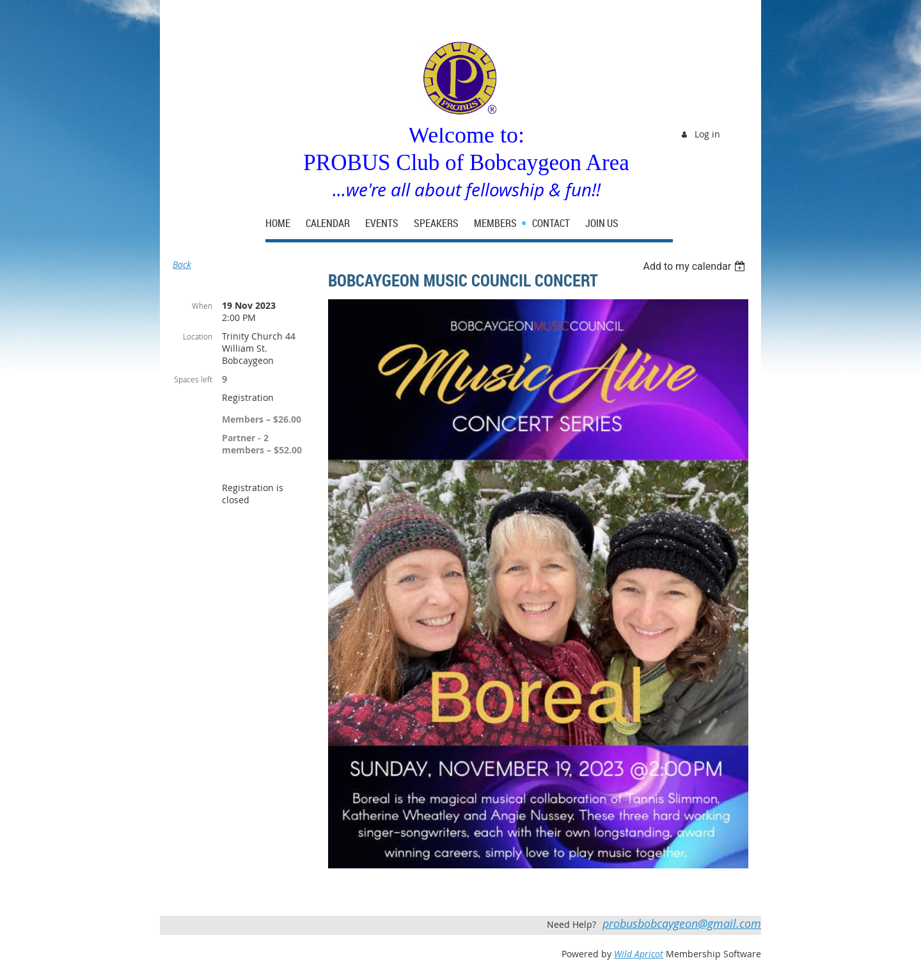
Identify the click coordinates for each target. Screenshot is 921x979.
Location (197, 336)
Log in (707, 134)
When (202, 306)
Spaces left (193, 379)
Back (182, 264)
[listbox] (695, 266)
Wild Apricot (638, 954)
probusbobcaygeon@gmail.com (681, 923)
